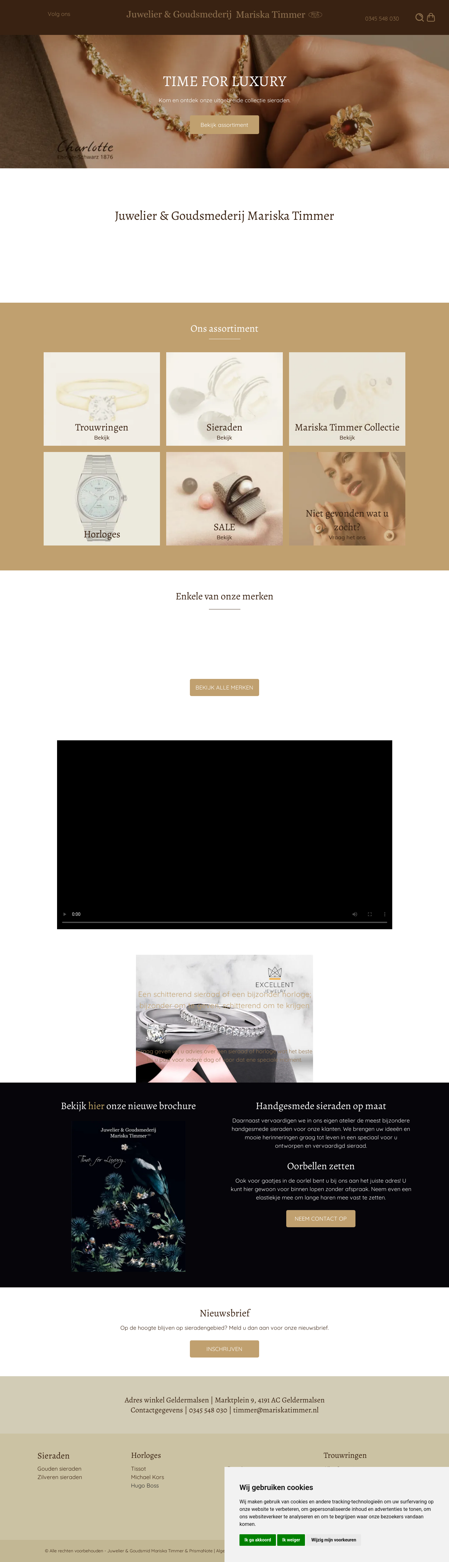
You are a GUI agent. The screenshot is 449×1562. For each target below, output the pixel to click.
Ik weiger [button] (291, 1539)
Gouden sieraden (59, 1468)
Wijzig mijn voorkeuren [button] (333, 1539)
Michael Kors (147, 1477)
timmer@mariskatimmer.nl (276, 1410)
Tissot (138, 1468)
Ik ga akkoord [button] (257, 1539)
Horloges (146, 1455)
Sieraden (53, 1456)
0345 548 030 (208, 1410)
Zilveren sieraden (59, 1477)
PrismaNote (201, 1551)
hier (96, 1106)
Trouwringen (345, 1455)
